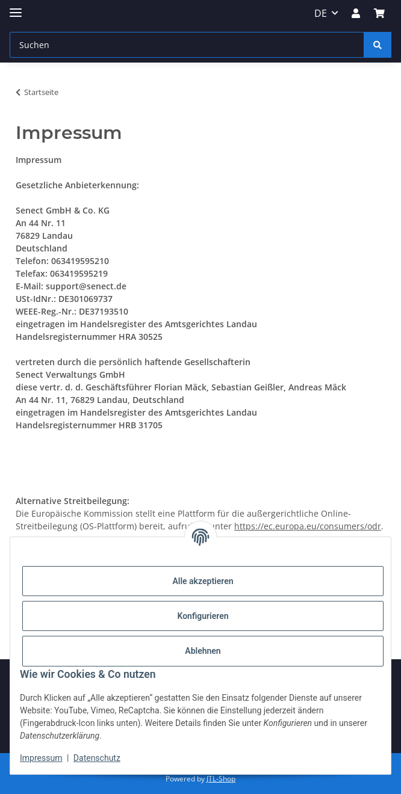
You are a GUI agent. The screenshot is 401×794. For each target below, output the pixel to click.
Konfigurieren (202, 616)
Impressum (41, 758)
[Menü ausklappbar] (16, 7)
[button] (356, 13)
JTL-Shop (221, 779)
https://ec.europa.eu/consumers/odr (307, 526)
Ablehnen (202, 651)
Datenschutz (96, 758)
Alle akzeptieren (202, 581)
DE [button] (320, 13)
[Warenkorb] (379, 13)
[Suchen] (187, 45)
